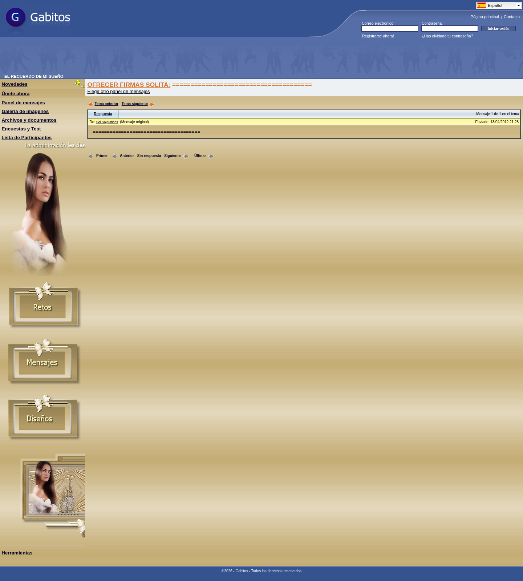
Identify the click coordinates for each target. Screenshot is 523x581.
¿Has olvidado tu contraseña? (447, 36)
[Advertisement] (136, 57)
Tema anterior (103, 104)
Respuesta (103, 114)
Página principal (485, 17)
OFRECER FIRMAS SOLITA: (128, 84)
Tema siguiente (138, 104)
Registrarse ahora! (378, 36)
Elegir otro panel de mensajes (118, 91)
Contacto (512, 17)
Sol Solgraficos (107, 122)
